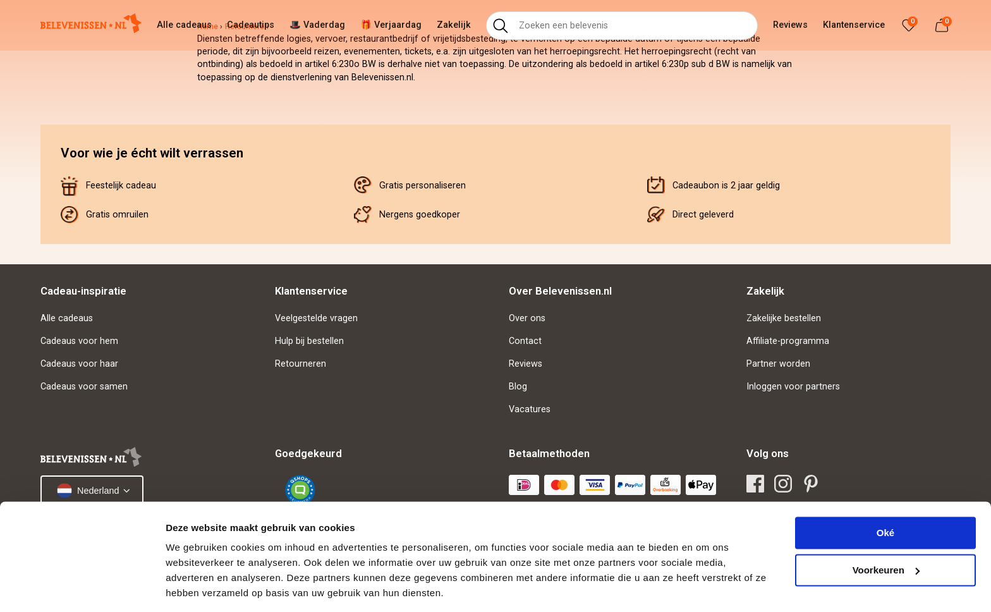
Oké (885, 492)
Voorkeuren (886, 528)
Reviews (790, 25)
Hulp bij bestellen (309, 341)
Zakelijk (454, 25)
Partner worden (778, 363)
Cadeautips (250, 25)
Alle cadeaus (184, 25)
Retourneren (300, 363)
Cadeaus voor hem (79, 341)
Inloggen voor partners (793, 386)
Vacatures (529, 409)
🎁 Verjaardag (391, 25)
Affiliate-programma (787, 341)
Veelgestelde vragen (316, 318)
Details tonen (196, 587)
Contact (525, 341)
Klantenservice (854, 25)
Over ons (527, 318)
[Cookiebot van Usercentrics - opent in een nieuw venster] (82, 587)
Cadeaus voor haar (79, 363)
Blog (518, 386)
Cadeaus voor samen (84, 386)
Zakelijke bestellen (783, 318)
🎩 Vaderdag (317, 25)
